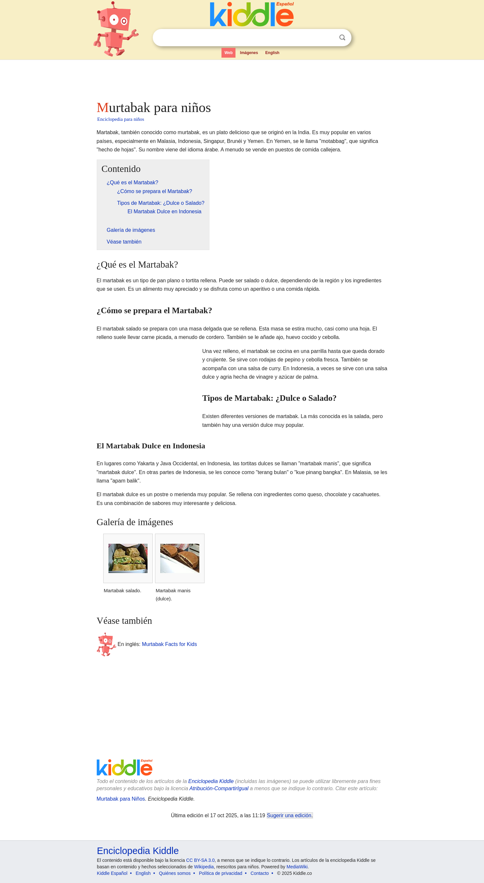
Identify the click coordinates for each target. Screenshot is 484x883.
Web (228, 52)
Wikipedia (204, 866)
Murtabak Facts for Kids (169, 644)
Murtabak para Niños (121, 799)
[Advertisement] (242, 78)
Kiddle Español (112, 873)
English (272, 52)
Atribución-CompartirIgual (219, 788)
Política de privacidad (220, 873)
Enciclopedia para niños (120, 119)
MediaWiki (297, 866)
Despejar (329, 37)
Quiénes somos (175, 873)
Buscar (342, 37)
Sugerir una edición (289, 815)
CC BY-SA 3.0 (200, 860)
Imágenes (249, 52)
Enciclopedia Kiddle (211, 781)
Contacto (259, 873)
